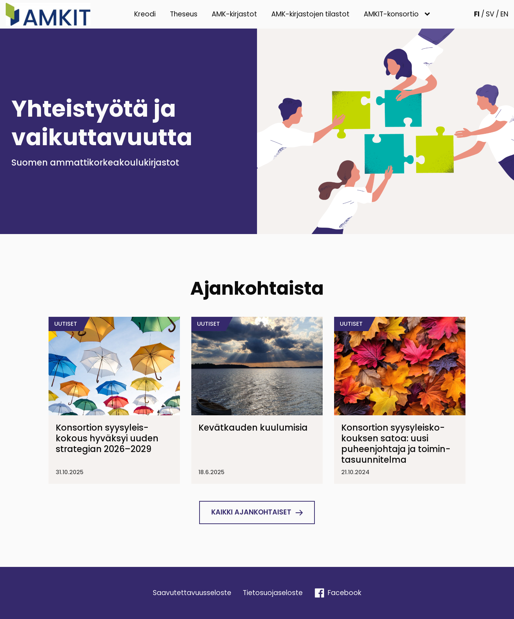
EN (504, 14)
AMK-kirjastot (234, 14)
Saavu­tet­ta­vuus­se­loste (192, 593)
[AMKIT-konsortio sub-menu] (428, 14)
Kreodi (145, 14)
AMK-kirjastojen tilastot (310, 14)
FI (477, 14)
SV (490, 14)
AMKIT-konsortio (391, 14)
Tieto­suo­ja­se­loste (273, 593)
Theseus (183, 14)
